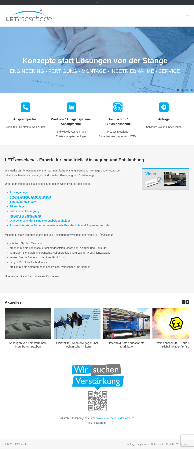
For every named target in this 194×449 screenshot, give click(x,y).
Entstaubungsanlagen (23, 201)
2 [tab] (183, 90)
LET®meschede (22, 444)
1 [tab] (178, 90)
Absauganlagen (19, 192)
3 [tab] (187, 90)
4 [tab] (192, 90)
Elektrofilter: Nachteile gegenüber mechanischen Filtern (77, 344)
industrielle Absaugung (24, 211)
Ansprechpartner (25, 119)
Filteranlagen (18, 206)
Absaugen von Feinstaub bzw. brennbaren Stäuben (28, 344)
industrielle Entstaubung (25, 215)
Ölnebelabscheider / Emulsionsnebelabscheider (40, 220)
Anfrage (164, 119)
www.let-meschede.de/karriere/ (115, 418)
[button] (187, 302)
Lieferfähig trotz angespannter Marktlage (126, 344)
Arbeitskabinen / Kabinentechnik (30, 196)
